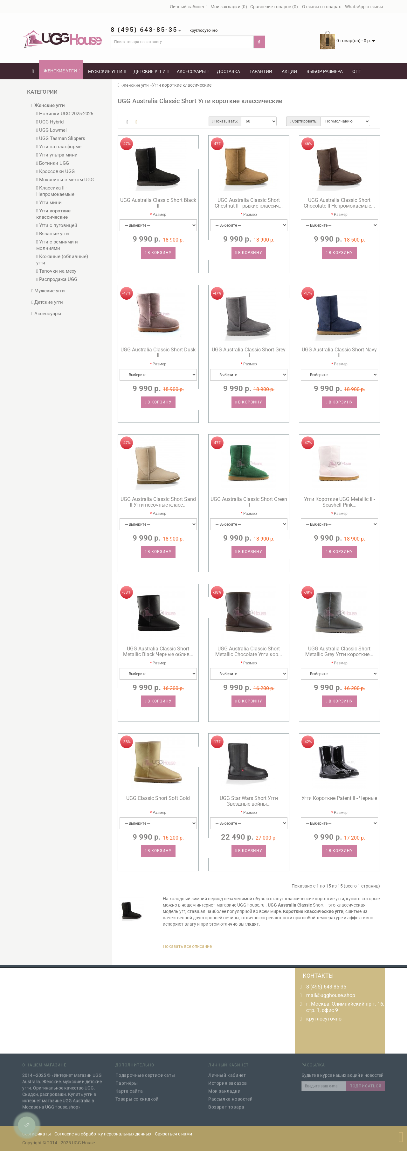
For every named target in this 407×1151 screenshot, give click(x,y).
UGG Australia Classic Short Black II (158, 203)
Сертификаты (36, 1133)
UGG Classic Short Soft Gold (158, 798)
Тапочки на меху (56, 271)
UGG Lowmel (51, 130)
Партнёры (126, 1079)
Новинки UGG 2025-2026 (64, 113)
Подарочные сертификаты (145, 1071)
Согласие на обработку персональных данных (102, 1133)
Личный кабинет (227, 1071)
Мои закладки (224, 1087)
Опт (356, 71)
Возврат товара (226, 1103)
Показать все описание (187, 946)
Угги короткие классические (53, 214)
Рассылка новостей (230, 1095)
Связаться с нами (173, 1133)
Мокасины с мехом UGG (65, 180)
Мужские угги (107, 71)
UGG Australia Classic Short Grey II (249, 352)
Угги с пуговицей (56, 225)
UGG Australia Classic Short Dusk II (158, 352)
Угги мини (49, 202)
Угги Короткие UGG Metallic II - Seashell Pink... (339, 502)
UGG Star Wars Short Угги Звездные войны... (249, 801)
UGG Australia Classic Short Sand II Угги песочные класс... (158, 502)
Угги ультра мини (57, 155)
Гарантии (261, 71)
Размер (159, 214)
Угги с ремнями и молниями (57, 245)
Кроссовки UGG (55, 171)
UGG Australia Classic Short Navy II (339, 352)
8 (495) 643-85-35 (326, 987)
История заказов (227, 1079)
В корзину (158, 252)
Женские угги (62, 70)
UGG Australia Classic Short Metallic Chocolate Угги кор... (248, 651)
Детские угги (151, 71)
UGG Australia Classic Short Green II (248, 502)
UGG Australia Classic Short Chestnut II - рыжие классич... (249, 203)
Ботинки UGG (52, 163)
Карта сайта (129, 1087)
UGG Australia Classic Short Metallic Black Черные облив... (158, 651)
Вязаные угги (52, 233)
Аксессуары (193, 71)
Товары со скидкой (137, 1095)
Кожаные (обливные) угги (62, 260)
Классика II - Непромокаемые (55, 191)
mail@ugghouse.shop (330, 995)
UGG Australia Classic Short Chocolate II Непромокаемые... (339, 203)
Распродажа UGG (56, 279)
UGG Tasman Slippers (60, 138)
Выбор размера (325, 71)
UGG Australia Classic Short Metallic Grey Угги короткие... (339, 651)
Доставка (228, 71)
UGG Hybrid (50, 122)
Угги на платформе (58, 147)
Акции (289, 71)
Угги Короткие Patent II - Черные (339, 798)
